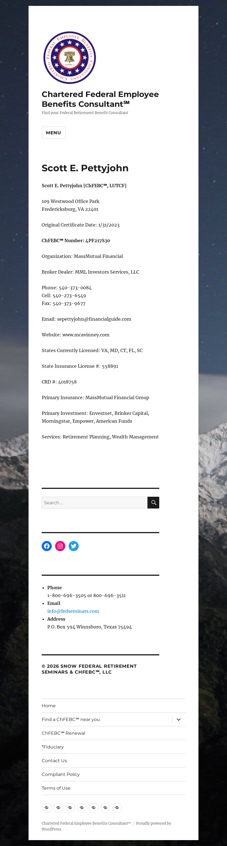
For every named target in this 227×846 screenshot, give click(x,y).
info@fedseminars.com (73, 611)
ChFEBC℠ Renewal (63, 733)
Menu (53, 132)
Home (49, 705)
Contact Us (54, 760)
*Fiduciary (53, 747)
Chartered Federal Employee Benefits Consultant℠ (100, 99)
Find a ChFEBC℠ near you (71, 719)
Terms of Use (56, 788)
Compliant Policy (61, 774)
